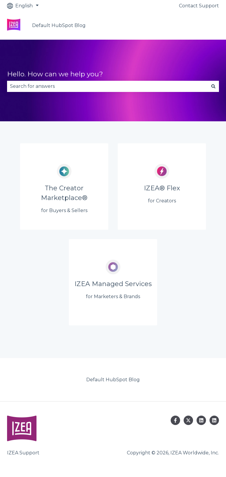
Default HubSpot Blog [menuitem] (113, 379)
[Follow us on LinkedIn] (201, 420)
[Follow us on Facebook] (175, 420)
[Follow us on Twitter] (188, 420)
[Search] (213, 86)
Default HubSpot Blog (59, 25)
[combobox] (107, 86)
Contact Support (199, 6)
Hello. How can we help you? (55, 74)
